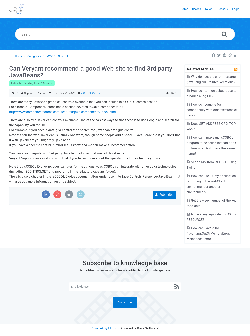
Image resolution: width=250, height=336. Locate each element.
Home (19, 56)
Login (235, 9)
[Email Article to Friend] (80, 194)
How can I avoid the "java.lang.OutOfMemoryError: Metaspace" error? (208, 233)
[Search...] (125, 34)
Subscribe (164, 195)
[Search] (224, 34)
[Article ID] (12, 93)
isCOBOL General (57, 56)
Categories (34, 56)
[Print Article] (69, 194)
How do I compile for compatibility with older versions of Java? (212, 110)
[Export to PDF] (57, 194)
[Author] (22, 93)
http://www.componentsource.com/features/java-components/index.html (62, 112)
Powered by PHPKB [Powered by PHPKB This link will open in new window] (105, 328)
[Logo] (16, 9)
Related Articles (200, 69)
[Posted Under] (79, 93)
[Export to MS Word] (45, 194)
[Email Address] (125, 286)
